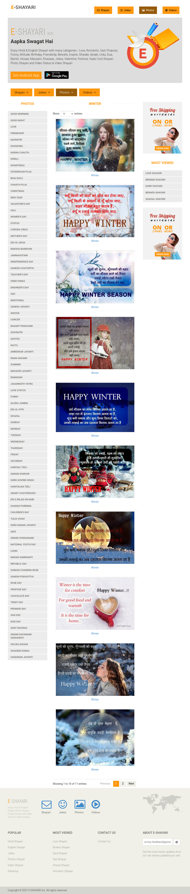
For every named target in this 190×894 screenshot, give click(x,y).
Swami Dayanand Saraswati (21, 636)
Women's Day (19, 216)
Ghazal (15, 416)
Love (13, 126)
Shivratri (17, 332)
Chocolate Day (20, 596)
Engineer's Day (20, 287)
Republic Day (19, 563)
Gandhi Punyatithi (22, 576)
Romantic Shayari (63, 871)
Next (131, 783)
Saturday (17, 461)
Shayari (103, 10)
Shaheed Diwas (20, 650)
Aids (13, 531)
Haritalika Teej (20, 486)
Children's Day (20, 512)
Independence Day (22, 261)
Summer (16, 364)
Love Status (18, 390)
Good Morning (20, 113)
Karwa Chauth (20, 152)
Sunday (15, 422)
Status (15, 223)
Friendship (17, 133)
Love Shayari (154, 173)
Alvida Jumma (19, 403)
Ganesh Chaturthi (22, 268)
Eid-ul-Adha (18, 242)
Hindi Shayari (15, 841)
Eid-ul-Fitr (17, 409)
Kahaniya (13, 871)
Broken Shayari (155, 179)
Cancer (15, 319)
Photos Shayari (16, 859)
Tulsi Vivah (18, 518)
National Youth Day (23, 544)
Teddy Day (17, 602)
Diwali (15, 158)
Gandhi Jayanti (20, 306)
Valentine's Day (20, 203)
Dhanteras (17, 165)
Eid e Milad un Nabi (22, 499)
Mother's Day (19, 236)
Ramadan (16, 377)
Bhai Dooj (17, 178)
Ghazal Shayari (155, 199)
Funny (14, 396)
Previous (105, 783)
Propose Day (18, 589)
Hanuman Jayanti (22, 657)
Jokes (125, 10)
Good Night (18, 120)
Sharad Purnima (21, 506)
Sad (13, 293)
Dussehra (17, 146)
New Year (16, 197)
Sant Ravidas (19, 627)
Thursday (17, 448)
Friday (15, 454)
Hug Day (16, 615)
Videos (171, 10)
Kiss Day (16, 621)
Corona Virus (19, 229)
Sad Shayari (59, 859)
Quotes (15, 338)
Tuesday (16, 435)
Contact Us (104, 841)
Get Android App (26, 75)
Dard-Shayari (154, 186)
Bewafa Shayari (155, 192)
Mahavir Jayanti (21, 371)
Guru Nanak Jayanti (23, 525)
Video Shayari (15, 865)
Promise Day (18, 608)
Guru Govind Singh (22, 480)
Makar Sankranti (22, 557)
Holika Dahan (19, 644)
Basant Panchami (22, 326)
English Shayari (16, 847)
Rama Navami (19, 358)
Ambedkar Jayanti (22, 351)
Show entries (67, 114)
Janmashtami (19, 255)
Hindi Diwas (18, 281)
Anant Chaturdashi (23, 493)
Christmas (17, 191)
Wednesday (18, 441)
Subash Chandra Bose (24, 570)
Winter (15, 313)
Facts (14, 345)
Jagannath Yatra (22, 383)
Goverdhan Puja (21, 171)
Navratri (16, 139)
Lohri (14, 551)
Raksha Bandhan (21, 248)
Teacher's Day (19, 274)
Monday (16, 428)
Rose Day (16, 582)
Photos (148, 10)
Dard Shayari (60, 853)
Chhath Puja (19, 184)
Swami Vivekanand (22, 538)
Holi (13, 210)
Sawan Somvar (20, 473)
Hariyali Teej (19, 467)
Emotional (17, 300)
